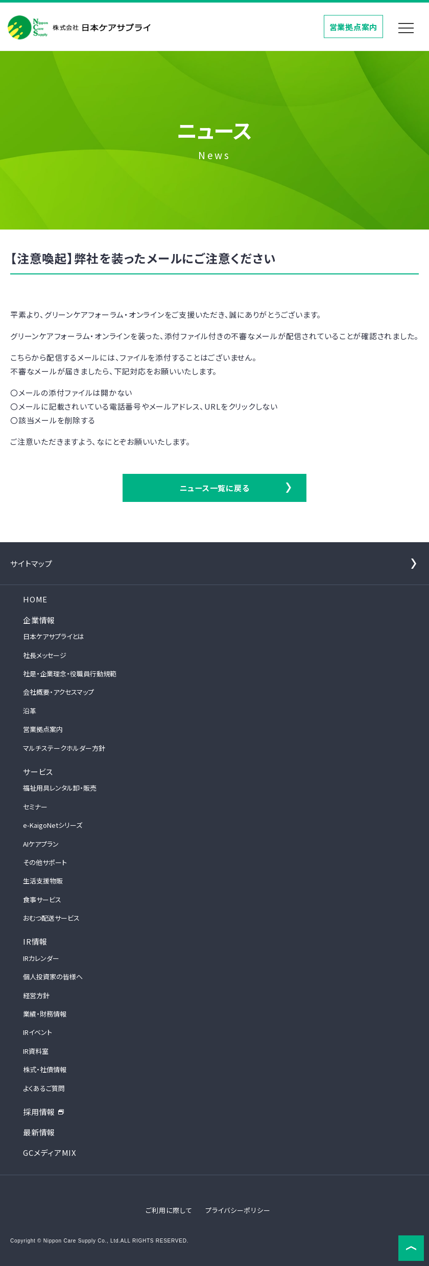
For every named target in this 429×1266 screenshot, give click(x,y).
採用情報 (43, 1112)
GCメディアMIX (50, 1152)
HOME (35, 599)
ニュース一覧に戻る (215, 487)
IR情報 (35, 941)
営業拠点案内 (353, 26)
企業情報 (39, 620)
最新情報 (39, 1132)
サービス (38, 771)
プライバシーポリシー (238, 1210)
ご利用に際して (169, 1210)
